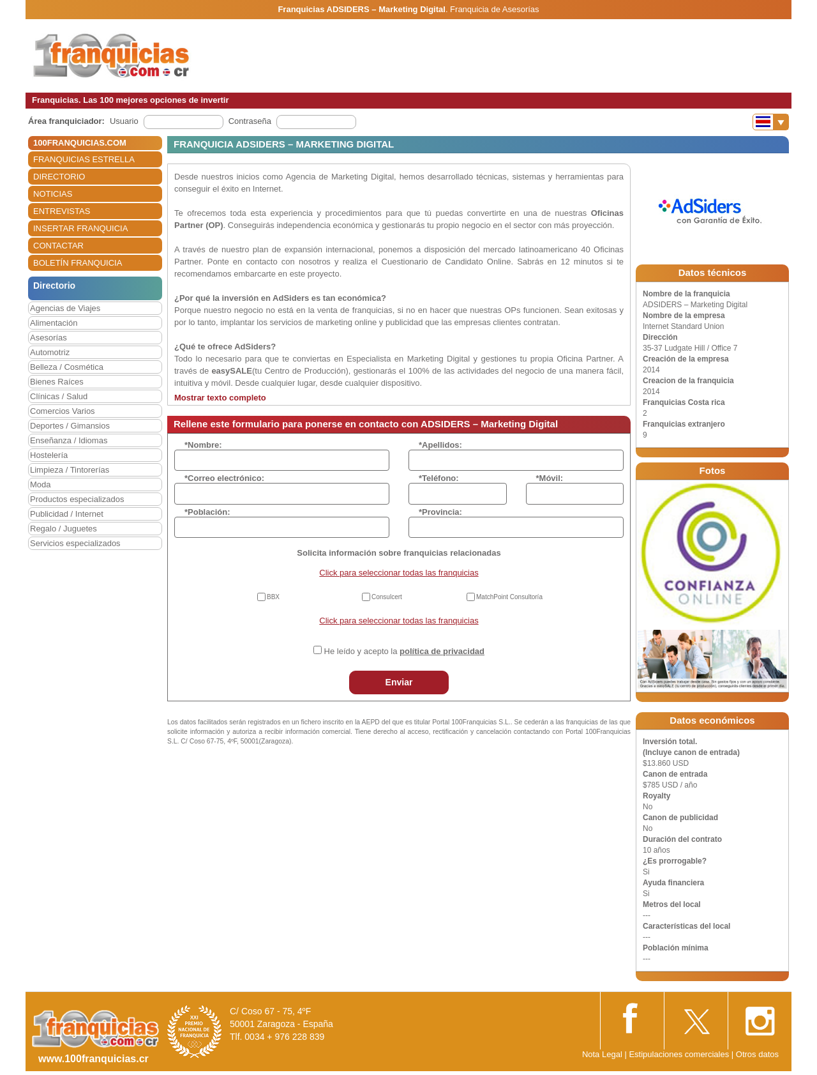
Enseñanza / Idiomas (68, 440)
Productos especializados (77, 499)
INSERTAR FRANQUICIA (80, 228)
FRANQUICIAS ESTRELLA (84, 159)
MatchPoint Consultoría (509, 596)
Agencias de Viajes (65, 308)
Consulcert (386, 596)
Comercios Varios (62, 411)
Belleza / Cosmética (66, 367)
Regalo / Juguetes (63, 528)
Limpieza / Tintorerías (69, 470)
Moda (40, 484)
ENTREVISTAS (61, 211)
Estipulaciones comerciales (680, 1054)
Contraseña (250, 121)
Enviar (399, 682)
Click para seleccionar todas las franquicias (398, 572)
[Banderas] (771, 122)
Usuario (124, 121)
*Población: (207, 512)
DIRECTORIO (59, 176)
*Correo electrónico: (224, 478)
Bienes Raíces (57, 381)
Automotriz (50, 352)
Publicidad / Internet (66, 514)
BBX (273, 596)
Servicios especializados (75, 543)
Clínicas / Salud (58, 396)
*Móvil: (550, 478)
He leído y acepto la (404, 651)
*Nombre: (203, 445)
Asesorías (48, 337)
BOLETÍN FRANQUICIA (77, 263)
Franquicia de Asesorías (494, 9)
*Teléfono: (439, 478)
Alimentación (53, 323)
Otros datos (757, 1054)
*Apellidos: (440, 445)
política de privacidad (442, 651)
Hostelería (49, 455)
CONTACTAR (58, 245)
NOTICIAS (52, 194)
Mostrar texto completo (220, 397)
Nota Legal (602, 1054)
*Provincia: (440, 512)
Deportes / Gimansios (70, 426)
